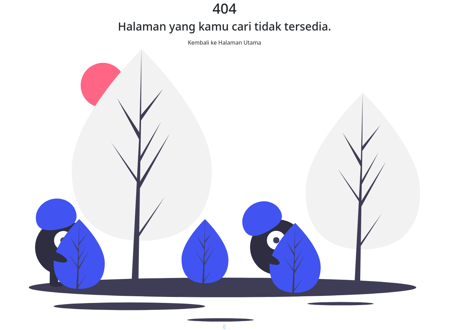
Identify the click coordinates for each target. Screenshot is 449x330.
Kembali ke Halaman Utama (224, 42)
